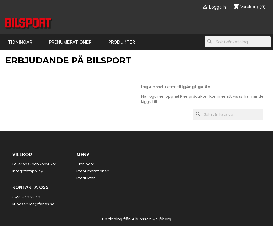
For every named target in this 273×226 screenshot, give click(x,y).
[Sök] (238, 41)
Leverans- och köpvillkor (34, 164)
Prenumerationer (70, 42)
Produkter (121, 42)
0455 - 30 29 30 (26, 196)
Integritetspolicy (27, 171)
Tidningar (20, 42)
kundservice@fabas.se (33, 203)
